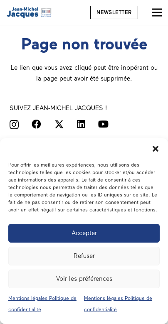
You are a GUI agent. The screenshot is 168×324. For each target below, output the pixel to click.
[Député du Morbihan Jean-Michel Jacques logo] (29, 12)
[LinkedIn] (81, 124)
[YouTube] (103, 124)
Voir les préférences (84, 278)
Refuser (84, 256)
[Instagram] (14, 125)
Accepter (84, 233)
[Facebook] (36, 124)
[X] (59, 125)
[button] (155, 149)
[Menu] (157, 12)
